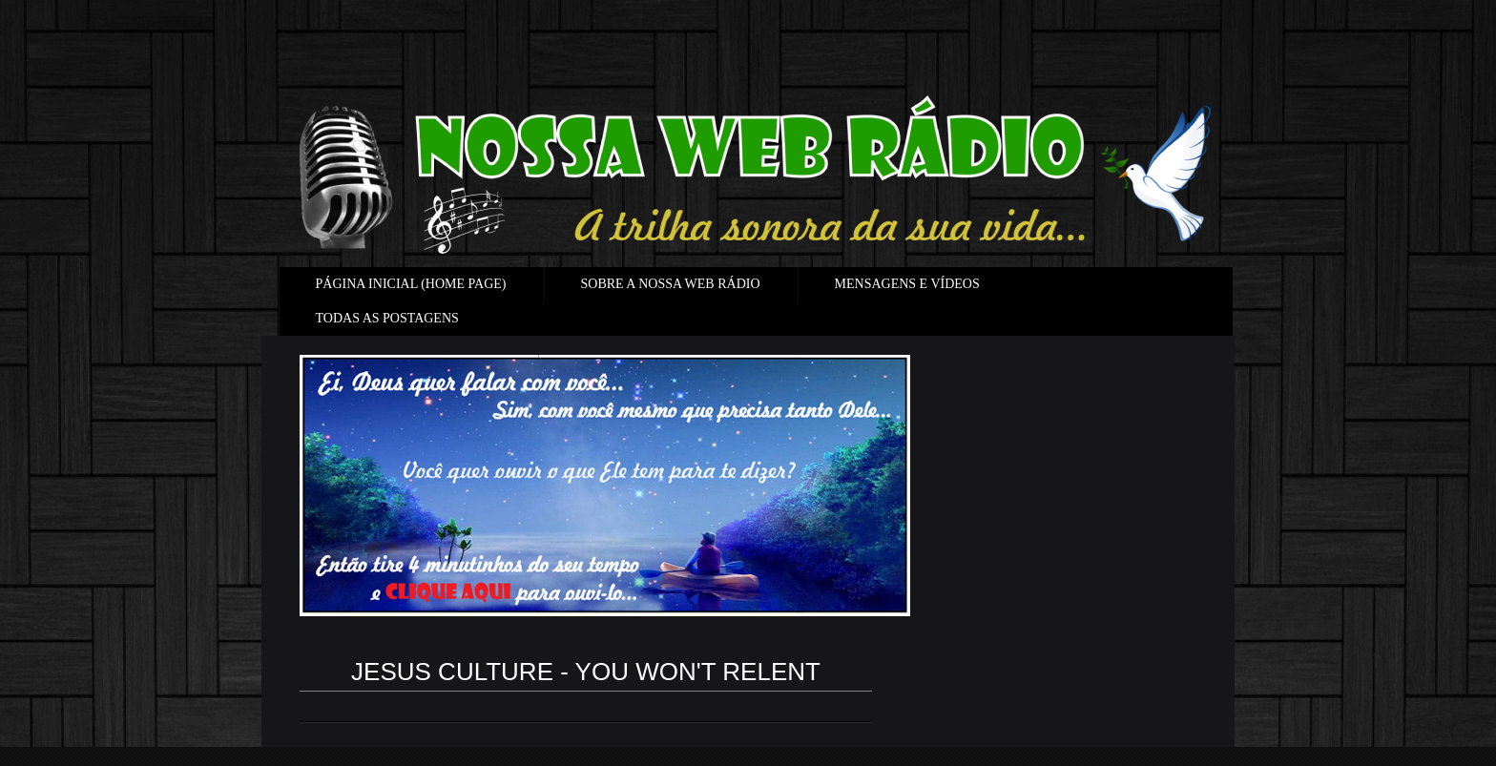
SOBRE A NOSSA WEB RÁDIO (670, 284)
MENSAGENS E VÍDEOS (907, 284)
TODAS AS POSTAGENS (387, 318)
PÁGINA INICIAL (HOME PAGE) (411, 284)
